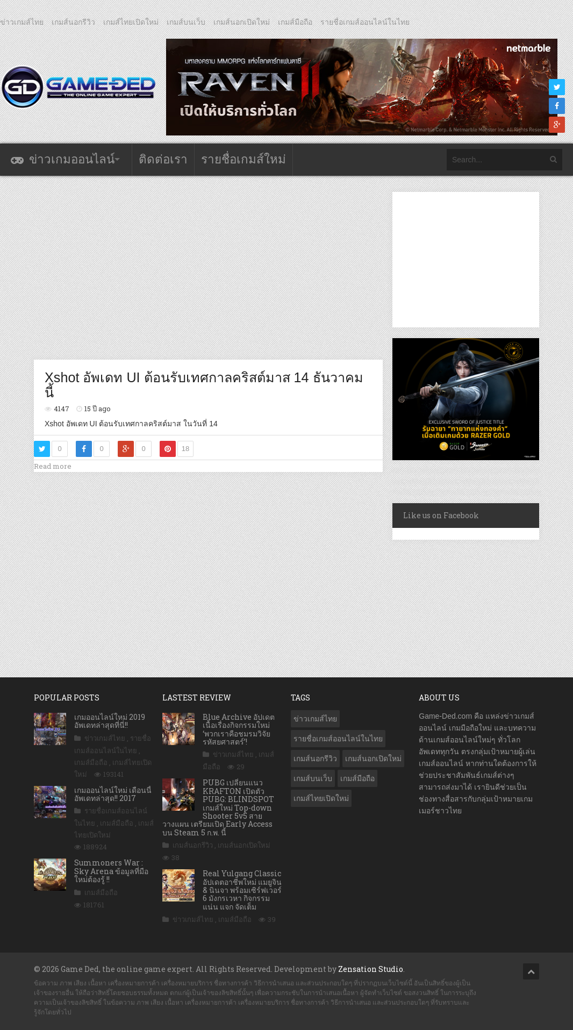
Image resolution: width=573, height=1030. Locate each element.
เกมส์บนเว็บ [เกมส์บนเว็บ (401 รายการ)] (312, 778)
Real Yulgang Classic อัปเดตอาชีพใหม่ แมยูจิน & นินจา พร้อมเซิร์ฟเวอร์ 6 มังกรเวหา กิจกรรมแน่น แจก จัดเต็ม (242, 890)
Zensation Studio (370, 969)
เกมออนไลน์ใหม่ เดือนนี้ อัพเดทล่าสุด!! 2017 (113, 794)
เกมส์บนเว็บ (186, 22)
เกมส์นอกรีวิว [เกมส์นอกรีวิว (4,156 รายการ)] (315, 758)
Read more (52, 466)
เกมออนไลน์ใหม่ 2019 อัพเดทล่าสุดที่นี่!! (109, 721)
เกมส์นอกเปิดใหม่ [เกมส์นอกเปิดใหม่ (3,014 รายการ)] (373, 758)
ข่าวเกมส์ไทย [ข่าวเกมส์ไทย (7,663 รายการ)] (315, 718)
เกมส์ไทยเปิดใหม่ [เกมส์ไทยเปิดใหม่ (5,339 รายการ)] (321, 798)
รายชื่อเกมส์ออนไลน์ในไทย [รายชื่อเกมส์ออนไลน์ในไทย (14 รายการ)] (338, 738)
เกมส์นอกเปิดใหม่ (241, 22)
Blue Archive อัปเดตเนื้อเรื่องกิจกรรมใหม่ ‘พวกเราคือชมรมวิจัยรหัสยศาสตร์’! (239, 729)
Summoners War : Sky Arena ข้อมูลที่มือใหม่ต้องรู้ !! (111, 870)
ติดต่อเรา (163, 159)
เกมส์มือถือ (295, 22)
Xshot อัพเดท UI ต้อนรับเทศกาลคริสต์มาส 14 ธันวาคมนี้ (204, 385)
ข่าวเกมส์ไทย (22, 22)
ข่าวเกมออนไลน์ (71, 159)
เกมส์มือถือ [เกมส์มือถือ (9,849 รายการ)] (357, 778)
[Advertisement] (229, 267)
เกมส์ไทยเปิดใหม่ (131, 22)
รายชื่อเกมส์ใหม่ (243, 159)
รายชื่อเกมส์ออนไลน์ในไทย (365, 22)
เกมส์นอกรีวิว (73, 22)
